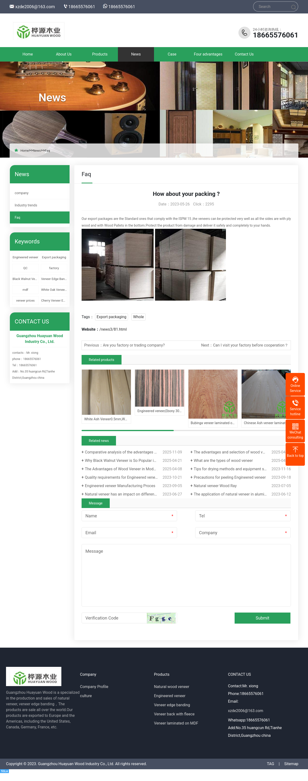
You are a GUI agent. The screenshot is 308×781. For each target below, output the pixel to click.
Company (208, 532)
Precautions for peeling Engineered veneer (230, 477)
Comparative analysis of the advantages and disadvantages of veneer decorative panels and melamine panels (133, 452)
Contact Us (244, 54)
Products (100, 54)
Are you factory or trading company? (134, 345)
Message (94, 551)
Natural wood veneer (171, 686)
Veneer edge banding (172, 705)
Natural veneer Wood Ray (215, 485)
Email (90, 532)
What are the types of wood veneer (223, 460)
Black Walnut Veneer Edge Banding (25, 279)
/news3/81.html (113, 329)
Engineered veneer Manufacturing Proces (120, 485)
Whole (138, 317)
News (136, 54)
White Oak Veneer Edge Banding (54, 289)
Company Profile (94, 686)
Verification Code (101, 617)
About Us (63, 54)
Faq (47, 150)
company (21, 193)
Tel (202, 515)
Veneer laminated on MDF (176, 723)
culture (86, 696)
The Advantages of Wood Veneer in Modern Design (128, 469)
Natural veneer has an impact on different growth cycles (132, 494)
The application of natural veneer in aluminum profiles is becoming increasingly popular (242, 494)
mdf (25, 289)
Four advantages (208, 54)
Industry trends (26, 205)
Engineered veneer (25, 257)
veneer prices (25, 300)
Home (27, 54)
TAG (270, 764)
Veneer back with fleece (174, 714)
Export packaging (54, 257)
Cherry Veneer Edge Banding (54, 300)
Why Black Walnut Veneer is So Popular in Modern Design (133, 460)
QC (25, 268)
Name (91, 515)
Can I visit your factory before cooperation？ (250, 345)
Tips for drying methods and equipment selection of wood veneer (242, 469)
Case (172, 54)
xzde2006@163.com (35, 6)
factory (54, 268)
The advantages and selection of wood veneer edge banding (242, 452)
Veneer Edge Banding (54, 279)
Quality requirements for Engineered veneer (122, 477)
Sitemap (291, 764)
